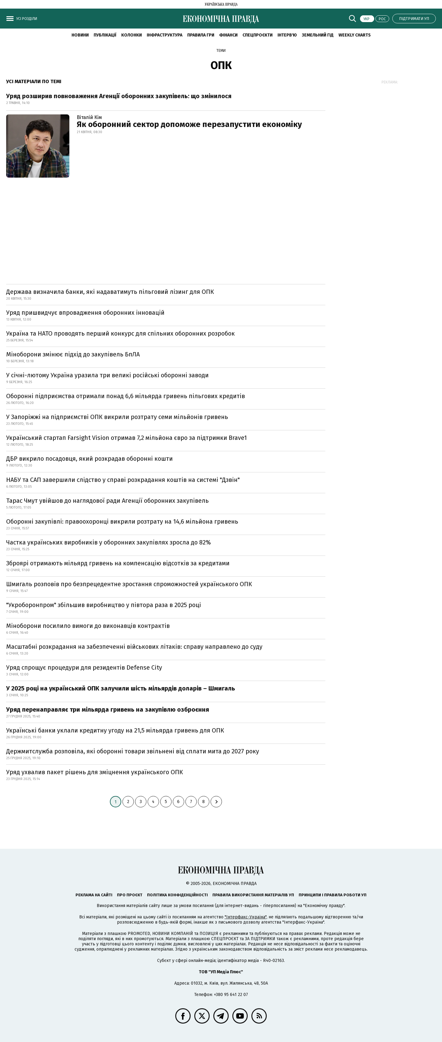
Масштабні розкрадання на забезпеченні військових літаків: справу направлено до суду (134, 646)
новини (80, 35)
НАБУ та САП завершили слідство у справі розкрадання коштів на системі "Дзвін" (123, 479)
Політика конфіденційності (177, 895)
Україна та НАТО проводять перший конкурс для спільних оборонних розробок (120, 333)
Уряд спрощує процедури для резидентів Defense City (84, 667)
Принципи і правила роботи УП (332, 895)
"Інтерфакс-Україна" (245, 917)
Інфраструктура (164, 35)
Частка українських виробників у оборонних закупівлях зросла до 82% (108, 542)
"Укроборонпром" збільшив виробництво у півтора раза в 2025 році (103, 605)
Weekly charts (355, 35)
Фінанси (228, 35)
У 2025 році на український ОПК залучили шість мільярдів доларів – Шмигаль (120, 688)
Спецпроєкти (257, 35)
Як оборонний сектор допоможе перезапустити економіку (189, 124)
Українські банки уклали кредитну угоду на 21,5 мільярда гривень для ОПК (115, 730)
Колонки (131, 35)
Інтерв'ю (287, 35)
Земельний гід (318, 35)
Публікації (105, 35)
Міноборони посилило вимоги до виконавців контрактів (88, 625)
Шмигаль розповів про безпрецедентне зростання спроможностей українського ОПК (129, 584)
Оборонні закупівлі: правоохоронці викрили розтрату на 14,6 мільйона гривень (122, 521)
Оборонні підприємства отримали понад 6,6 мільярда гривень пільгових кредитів (125, 396)
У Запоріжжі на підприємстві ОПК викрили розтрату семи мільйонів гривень (117, 417)
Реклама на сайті (94, 895)
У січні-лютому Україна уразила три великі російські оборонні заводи (107, 375)
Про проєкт (129, 895)
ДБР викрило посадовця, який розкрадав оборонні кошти (89, 458)
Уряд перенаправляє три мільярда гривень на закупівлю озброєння (107, 709)
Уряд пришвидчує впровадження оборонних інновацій (85, 312)
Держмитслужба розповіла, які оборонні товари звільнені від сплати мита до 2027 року (132, 751)
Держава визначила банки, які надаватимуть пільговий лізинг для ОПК (110, 291)
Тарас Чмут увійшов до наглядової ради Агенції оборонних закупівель (107, 500)
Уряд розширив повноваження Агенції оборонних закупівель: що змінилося (118, 96)
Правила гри (200, 35)
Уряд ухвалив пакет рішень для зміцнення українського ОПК (94, 772)
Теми (221, 50)
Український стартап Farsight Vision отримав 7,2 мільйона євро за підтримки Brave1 (126, 437)
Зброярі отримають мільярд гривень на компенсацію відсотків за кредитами (118, 563)
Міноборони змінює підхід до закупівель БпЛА (73, 354)
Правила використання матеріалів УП (253, 895)
